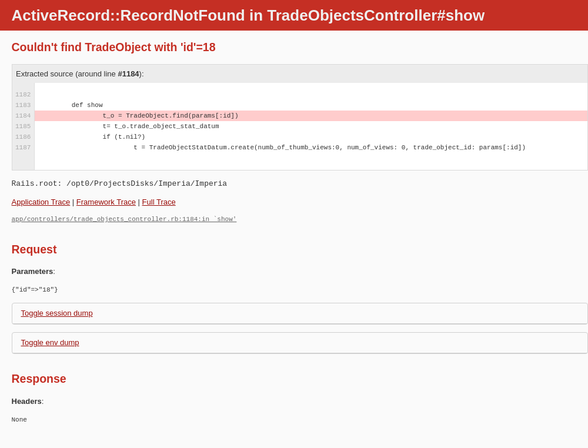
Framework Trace (106, 202)
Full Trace (159, 202)
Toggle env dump (50, 342)
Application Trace (41, 202)
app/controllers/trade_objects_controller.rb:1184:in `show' (124, 219)
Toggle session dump (57, 313)
